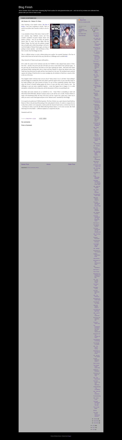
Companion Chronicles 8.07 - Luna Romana (96, 57)
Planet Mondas (82, 35)
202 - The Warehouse (96, 378)
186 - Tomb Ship (96, 128)
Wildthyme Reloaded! (96, 370)
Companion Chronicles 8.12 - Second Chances (96, 133)
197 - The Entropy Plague (95, 281)
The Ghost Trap (95, 285)
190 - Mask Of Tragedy (96, 187)
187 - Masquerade (96, 143)
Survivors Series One (96, 148)
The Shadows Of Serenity (96, 340)
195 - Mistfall (96, 248)
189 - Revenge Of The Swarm (96, 169)
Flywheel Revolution (96, 238)
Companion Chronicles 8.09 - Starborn (96, 81)
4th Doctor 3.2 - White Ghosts (97, 71)
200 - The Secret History (95, 347)
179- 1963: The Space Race (96, 39)
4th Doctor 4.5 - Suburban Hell (97, 319)
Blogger (69, 436)
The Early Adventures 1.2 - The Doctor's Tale (97, 203)
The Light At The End (96, 35)
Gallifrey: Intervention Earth (96, 255)
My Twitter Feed (82, 33)
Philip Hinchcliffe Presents (96, 177)
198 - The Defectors (96, 296)
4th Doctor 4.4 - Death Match (97, 299)
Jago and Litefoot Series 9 (95, 306)
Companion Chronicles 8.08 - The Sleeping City (96, 66)
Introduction (96, 33)
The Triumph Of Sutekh (96, 343)
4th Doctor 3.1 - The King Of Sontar (97, 49)
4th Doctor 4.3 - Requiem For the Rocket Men (97, 275)
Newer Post (25, 164)
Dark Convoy (96, 363)
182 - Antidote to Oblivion (96, 52)
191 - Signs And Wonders (96, 191)
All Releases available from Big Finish (83, 30)
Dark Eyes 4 (96, 269)
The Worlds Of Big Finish (96, 310)
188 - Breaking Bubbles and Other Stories (96, 153)
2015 (93, 28)
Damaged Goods (95, 288)
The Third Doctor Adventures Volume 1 (96, 414)
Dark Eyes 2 (96, 61)
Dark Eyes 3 (96, 222)
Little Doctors (96, 258)
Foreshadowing (97, 396)
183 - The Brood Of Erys (96, 76)
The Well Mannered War (96, 292)
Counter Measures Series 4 (96, 360)
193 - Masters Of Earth (96, 213)
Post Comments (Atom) (33, 167)
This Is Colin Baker (96, 407)
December (96, 422)
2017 (93, 427)
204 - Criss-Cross (96, 398)
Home (48, 164)
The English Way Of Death (96, 245)
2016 (93, 425)
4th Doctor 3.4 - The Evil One (97, 101)
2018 (93, 429)
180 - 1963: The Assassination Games (96, 43)
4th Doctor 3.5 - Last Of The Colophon (97, 124)
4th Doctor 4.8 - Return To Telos (97, 374)
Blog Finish (25, 7)
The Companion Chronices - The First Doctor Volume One (96, 328)
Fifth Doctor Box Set (96, 162)
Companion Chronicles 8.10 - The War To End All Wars (96, 107)
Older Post (71, 164)
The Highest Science (96, 225)
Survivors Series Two (96, 323)
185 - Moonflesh (96, 98)
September (96, 30)
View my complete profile (84, 22)
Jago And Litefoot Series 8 (95, 199)
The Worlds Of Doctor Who (96, 195)
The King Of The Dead (96, 302)
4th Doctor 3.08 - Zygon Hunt (97, 165)
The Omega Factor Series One (96, 366)
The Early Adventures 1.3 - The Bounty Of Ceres (96, 218)
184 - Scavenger (96, 90)
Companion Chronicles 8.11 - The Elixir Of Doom (96, 118)
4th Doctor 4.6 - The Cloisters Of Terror (97, 335)
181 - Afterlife (96, 145)
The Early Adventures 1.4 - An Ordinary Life (97, 230)
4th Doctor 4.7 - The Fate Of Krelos (97, 352)
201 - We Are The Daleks (96, 356)
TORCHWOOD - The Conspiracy (96, 388)
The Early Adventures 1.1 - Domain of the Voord (97, 182)
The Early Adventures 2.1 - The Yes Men (96, 403)
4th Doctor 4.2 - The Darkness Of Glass (97, 262)
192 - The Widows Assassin (96, 209)
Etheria (95, 410)
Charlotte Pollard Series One (96, 112)
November (96, 420)
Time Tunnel (96, 271)
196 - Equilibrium (96, 267)
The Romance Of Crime (96, 241)
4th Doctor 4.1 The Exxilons (97, 251)
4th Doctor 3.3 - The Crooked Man (97, 86)
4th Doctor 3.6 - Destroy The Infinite (97, 139)
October (96, 418)
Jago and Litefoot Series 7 (95, 94)
